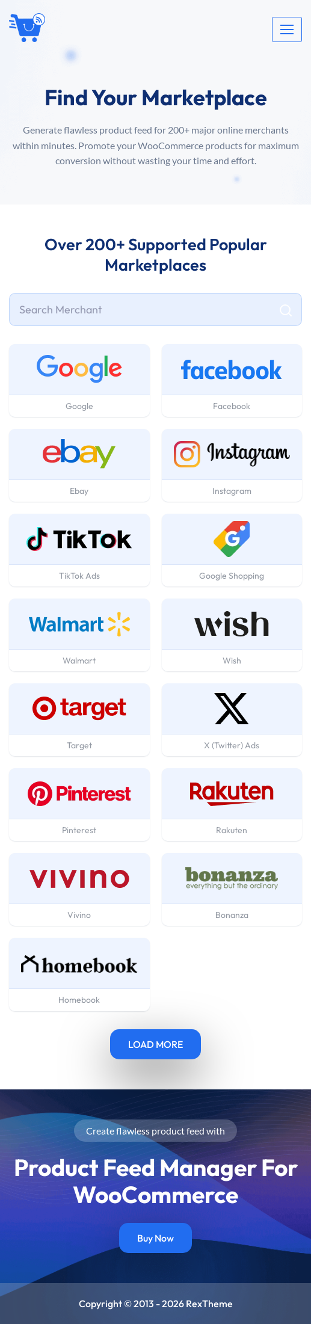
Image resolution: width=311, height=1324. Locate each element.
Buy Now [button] (155, 1238)
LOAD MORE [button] (155, 1044)
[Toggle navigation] (287, 29)
